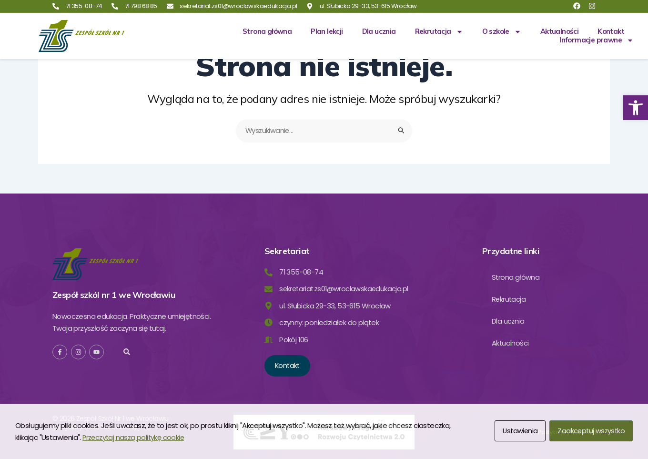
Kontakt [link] (610, 31)
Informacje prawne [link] (596, 40)
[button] (127, 351)
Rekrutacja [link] (439, 31)
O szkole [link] (501, 31)
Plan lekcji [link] (327, 31)
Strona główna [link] (267, 31)
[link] (635, 107)
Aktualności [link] (559, 31)
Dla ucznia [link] (379, 31)
